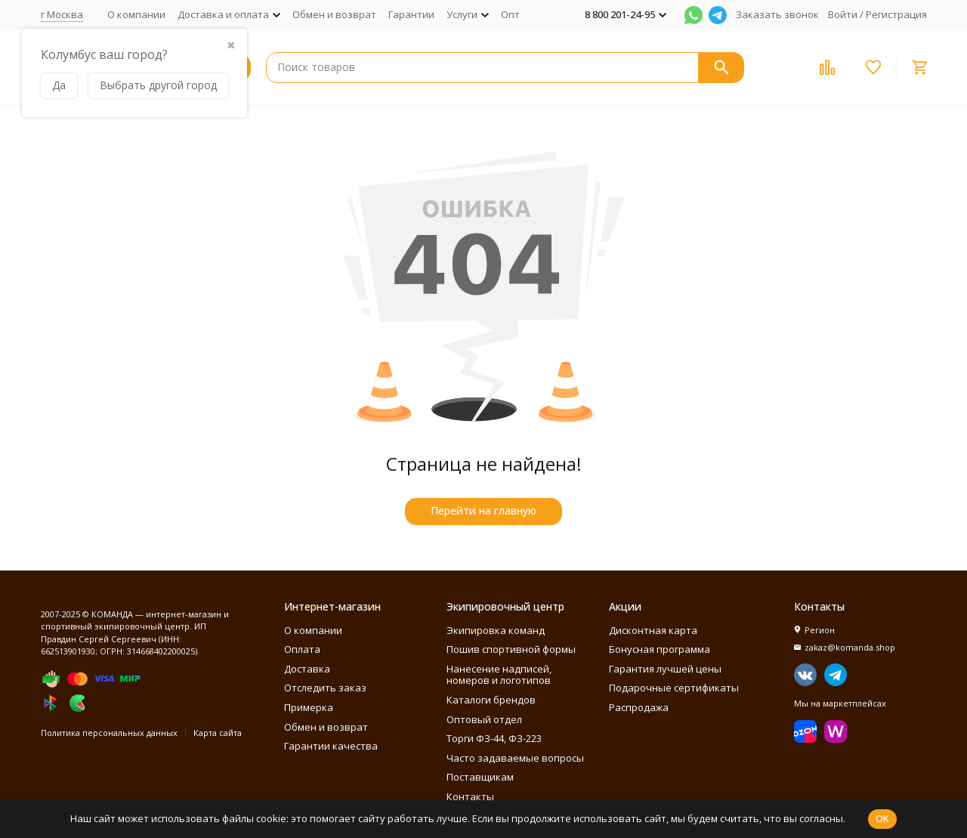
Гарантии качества (331, 746)
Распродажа (639, 707)
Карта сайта (217, 732)
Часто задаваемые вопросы (515, 758)
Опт (510, 14)
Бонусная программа (659, 649)
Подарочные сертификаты (674, 687)
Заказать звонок (777, 14)
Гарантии (411, 14)
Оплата (302, 649)
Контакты (470, 796)
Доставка (307, 669)
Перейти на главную (483, 510)
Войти (842, 14)
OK (882, 818)
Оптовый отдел (484, 719)
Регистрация (896, 14)
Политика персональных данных (109, 732)
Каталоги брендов (491, 700)
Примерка (308, 707)
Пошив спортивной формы (511, 649)
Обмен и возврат (334, 14)
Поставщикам (480, 777)
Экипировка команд (495, 630)
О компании (136, 14)
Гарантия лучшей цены (665, 669)
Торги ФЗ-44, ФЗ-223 (494, 738)
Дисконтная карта (653, 630)
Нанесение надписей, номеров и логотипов (498, 675)
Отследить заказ (325, 687)
